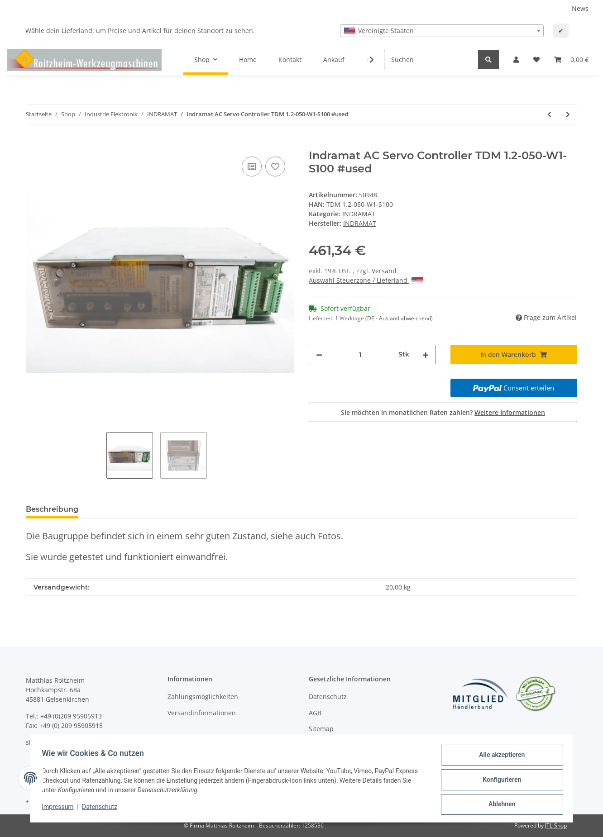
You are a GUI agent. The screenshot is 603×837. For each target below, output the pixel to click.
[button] (516, 59)
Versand (384, 270)
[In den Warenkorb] (33, 144)
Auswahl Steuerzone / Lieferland (366, 280)
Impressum (61, 809)
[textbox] (441, 31)
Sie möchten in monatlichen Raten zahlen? (443, 412)
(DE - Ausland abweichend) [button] (399, 318)
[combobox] (442, 30)
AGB (315, 713)
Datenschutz (328, 696)
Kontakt (290, 59)
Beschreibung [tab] (52, 509)
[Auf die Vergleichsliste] (252, 166)
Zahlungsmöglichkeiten (203, 696)
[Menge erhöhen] (426, 354)
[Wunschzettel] (536, 59)
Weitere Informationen (509, 412)
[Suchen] (431, 59)
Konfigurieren (498, 781)
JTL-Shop (556, 825)
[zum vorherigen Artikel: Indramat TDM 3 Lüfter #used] (549, 114)
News (580, 8)
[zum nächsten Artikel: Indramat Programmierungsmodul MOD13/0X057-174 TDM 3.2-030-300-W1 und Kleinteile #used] (568, 114)
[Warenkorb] (571, 59)
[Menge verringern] (319, 354)
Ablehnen (498, 804)
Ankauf (334, 59)
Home (248, 59)
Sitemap (321, 728)
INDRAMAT (358, 213)
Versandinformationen (202, 713)
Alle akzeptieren (499, 757)
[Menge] (360, 354)
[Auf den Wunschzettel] (275, 166)
